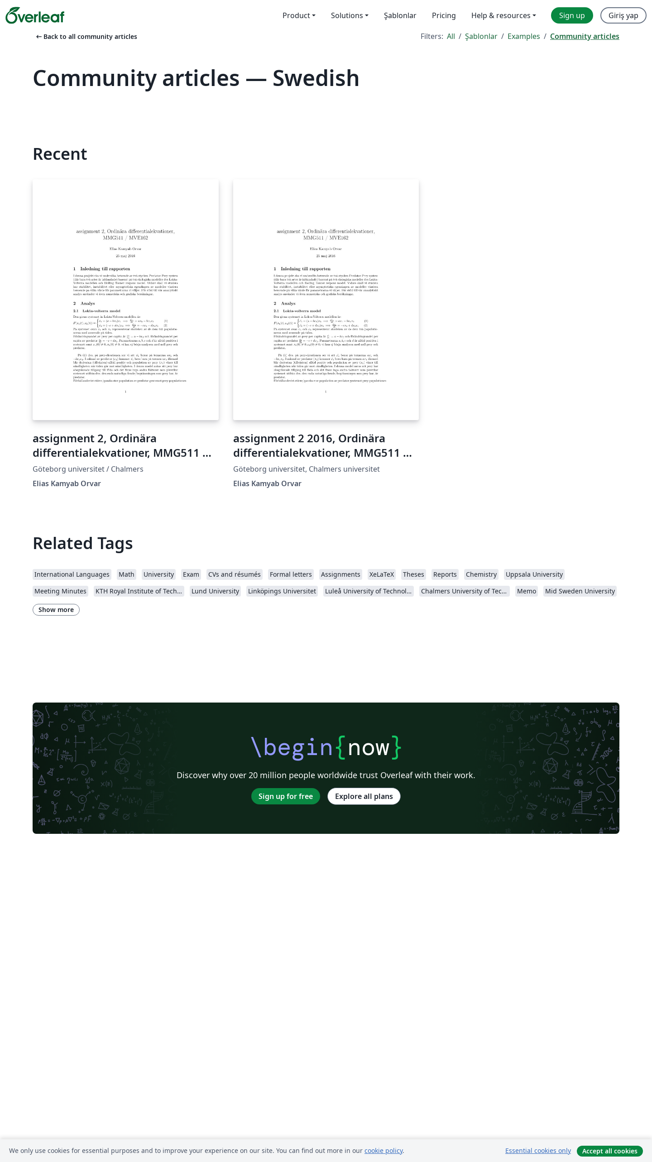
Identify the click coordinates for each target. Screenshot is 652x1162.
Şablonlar (481, 36)
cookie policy (383, 1150)
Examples (524, 36)
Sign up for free (286, 796)
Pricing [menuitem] (444, 15)
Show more (56, 609)
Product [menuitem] (296, 15)
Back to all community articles (85, 36)
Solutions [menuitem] (347, 15)
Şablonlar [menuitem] (400, 15)
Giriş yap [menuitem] (623, 15)
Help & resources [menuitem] (501, 15)
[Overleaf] (34, 15)
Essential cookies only (538, 1150)
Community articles (584, 36)
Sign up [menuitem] (572, 15)
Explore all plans (364, 796)
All (451, 36)
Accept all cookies (610, 1151)
